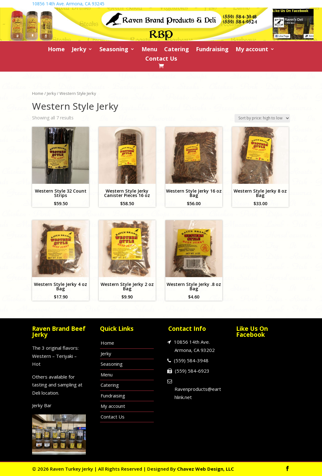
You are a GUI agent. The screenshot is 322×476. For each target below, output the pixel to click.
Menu (149, 50)
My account (252, 50)
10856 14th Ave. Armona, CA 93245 (68, 4)
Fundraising (212, 50)
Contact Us (161, 59)
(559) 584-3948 (191, 360)
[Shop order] (262, 118)
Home (56, 50)
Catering (176, 50)
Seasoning (113, 50)
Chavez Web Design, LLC (205, 469)
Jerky (79, 50)
